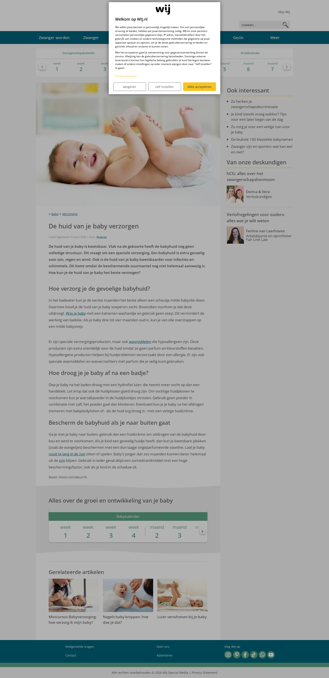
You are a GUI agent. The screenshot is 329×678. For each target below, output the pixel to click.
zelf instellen (164, 87)
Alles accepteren (199, 87)
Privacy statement (126, 76)
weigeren (129, 87)
